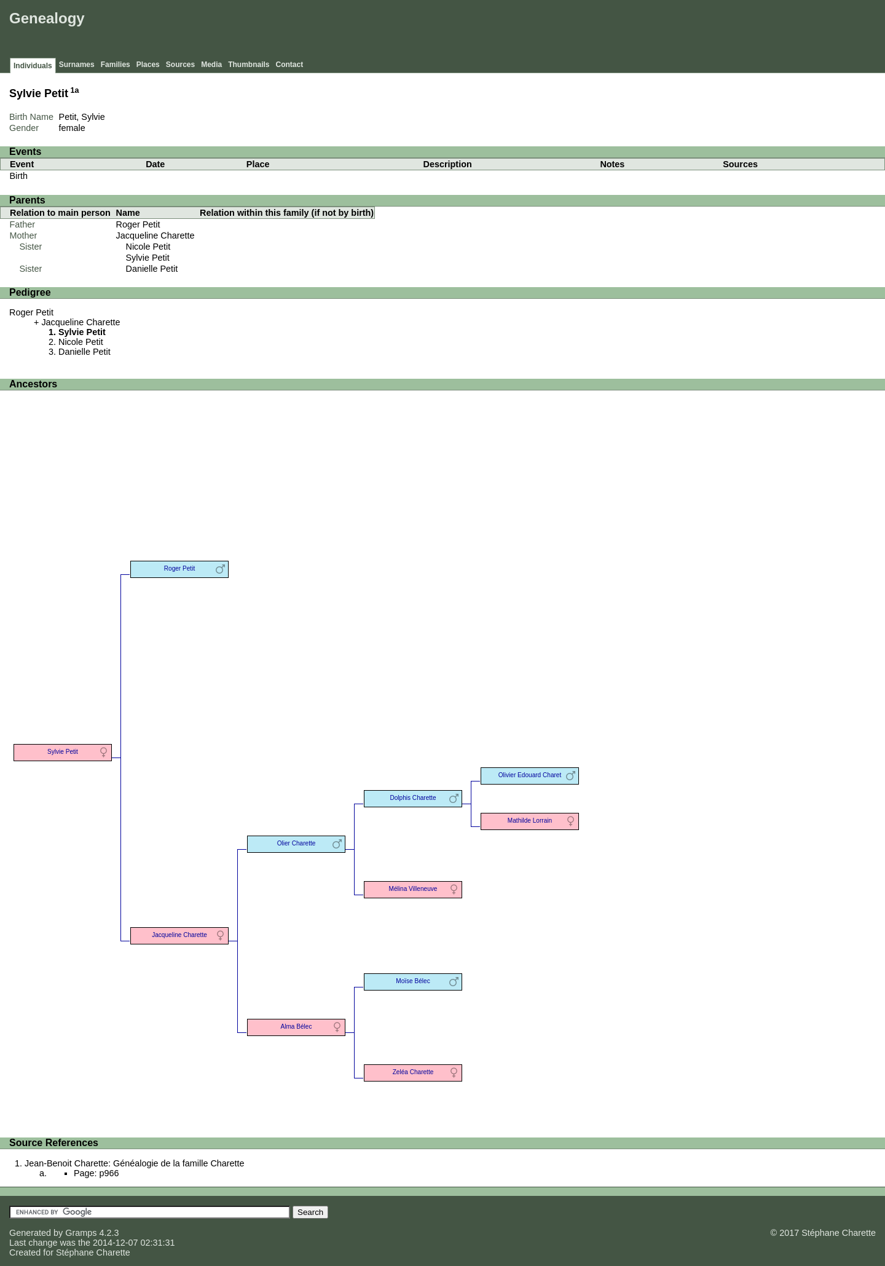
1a (75, 90)
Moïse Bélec (413, 981)
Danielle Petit (152, 269)
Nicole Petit (148, 246)
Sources (180, 64)
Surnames (77, 64)
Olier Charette (296, 843)
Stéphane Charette (93, 1252)
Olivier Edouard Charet (530, 775)
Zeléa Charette (413, 1072)
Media (211, 64)
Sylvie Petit (148, 258)
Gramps (80, 1233)
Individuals (33, 65)
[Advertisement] (658, 30)
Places (148, 64)
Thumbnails (248, 64)
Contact (290, 64)
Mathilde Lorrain (530, 820)
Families (115, 64)
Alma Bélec (296, 1026)
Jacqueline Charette (155, 235)
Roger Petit (138, 224)
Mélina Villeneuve (413, 888)
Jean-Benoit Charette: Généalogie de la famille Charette (135, 1163)
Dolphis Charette (413, 797)
